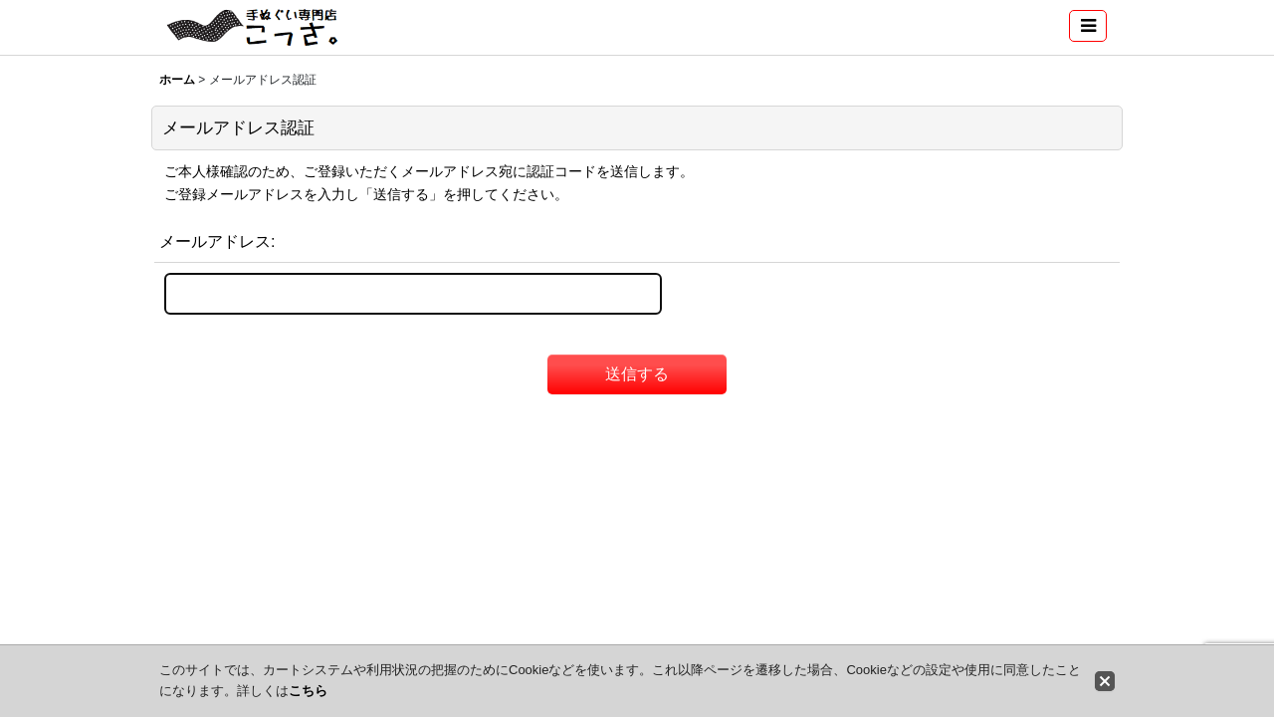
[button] (1088, 26)
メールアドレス (215, 241)
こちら (308, 690)
